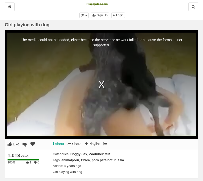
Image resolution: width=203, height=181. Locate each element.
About (58, 144)
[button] (84, 15)
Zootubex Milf (100, 154)
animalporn (70, 160)
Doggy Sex (78, 154)
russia (119, 160)
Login (118, 15)
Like (13, 144)
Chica (85, 160)
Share (74, 144)
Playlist (92, 144)
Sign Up (100, 15)
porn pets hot (102, 160)
